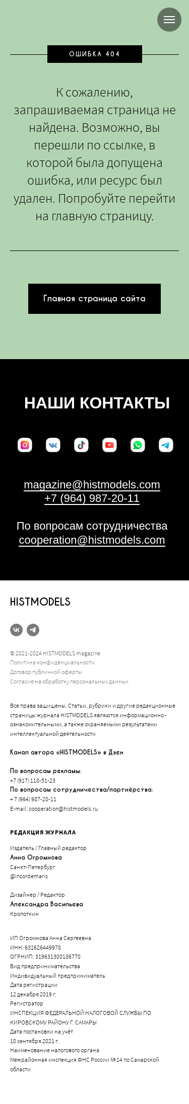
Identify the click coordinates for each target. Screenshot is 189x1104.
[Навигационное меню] (169, 19)
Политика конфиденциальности (52, 662)
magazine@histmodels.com (92, 484)
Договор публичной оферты (46, 671)
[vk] (16, 630)
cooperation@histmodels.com (92, 540)
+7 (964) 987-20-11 (92, 498)
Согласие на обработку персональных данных (69, 681)
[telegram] (33, 630)
